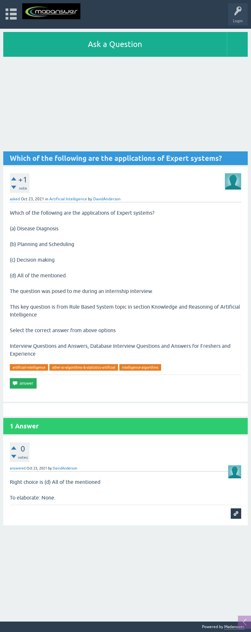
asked (15, 199)
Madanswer (234, 626)
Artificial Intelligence (68, 199)
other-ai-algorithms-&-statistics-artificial (83, 367)
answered (17, 468)
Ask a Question (115, 44)
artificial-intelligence (28, 367)
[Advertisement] (125, 105)
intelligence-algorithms (140, 367)
